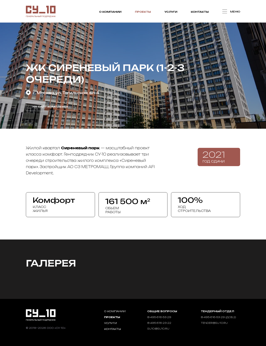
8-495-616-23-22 (159, 322)
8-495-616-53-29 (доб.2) (218, 317)
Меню (235, 11)
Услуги (170, 11)
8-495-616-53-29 (159, 317)
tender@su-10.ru (214, 322)
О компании (110, 11)
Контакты (200, 11)
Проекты (143, 11)
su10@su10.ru (158, 328)
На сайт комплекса (50, 106)
